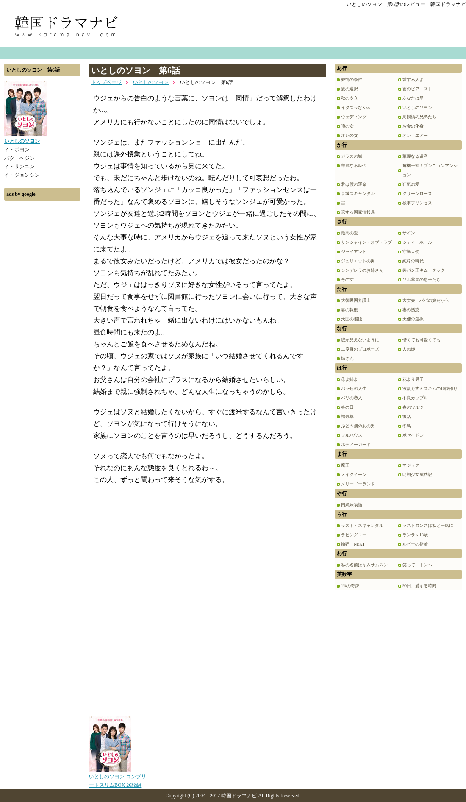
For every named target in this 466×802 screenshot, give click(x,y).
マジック (410, 465)
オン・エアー (415, 135)
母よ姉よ (349, 379)
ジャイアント (353, 251)
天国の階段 (351, 319)
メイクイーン (353, 474)
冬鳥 (406, 425)
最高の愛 (349, 233)
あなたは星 (413, 98)
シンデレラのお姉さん (362, 270)
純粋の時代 (413, 261)
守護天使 (410, 251)
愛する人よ (413, 79)
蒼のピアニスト (417, 88)
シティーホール (417, 242)
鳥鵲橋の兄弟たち (419, 116)
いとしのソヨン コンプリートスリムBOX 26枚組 (117, 778)
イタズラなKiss (355, 107)
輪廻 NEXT (353, 544)
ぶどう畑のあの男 (358, 425)
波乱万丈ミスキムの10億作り (430, 388)
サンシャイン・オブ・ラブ (366, 242)
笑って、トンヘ (417, 565)
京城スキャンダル (358, 193)
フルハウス (351, 435)
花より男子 (413, 379)
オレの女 (349, 135)
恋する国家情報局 (358, 212)
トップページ (106, 82)
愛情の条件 (351, 79)
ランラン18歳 (415, 534)
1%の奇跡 (350, 585)
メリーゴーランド (358, 484)
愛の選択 (349, 88)
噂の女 (347, 126)
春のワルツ (413, 407)
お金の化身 (413, 126)
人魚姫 (408, 349)
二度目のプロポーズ (360, 349)
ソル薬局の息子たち (421, 279)
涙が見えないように (360, 339)
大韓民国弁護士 (356, 300)
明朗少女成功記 (417, 474)
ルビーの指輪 (415, 544)
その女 (347, 279)
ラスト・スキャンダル (362, 525)
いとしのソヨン (151, 82)
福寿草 (347, 416)
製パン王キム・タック (423, 270)
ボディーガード (356, 444)
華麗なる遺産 (415, 156)
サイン (408, 233)
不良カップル (415, 397)
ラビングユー (353, 534)
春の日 (347, 407)
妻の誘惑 (410, 309)
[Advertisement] (42, 332)
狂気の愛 (410, 184)
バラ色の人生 (353, 388)
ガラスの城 (351, 156)
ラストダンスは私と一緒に (427, 525)
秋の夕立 (349, 98)
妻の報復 (349, 309)
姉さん (347, 358)
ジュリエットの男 (358, 261)
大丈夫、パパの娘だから (425, 300)
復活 (406, 416)
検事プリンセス (417, 202)
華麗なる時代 (353, 165)
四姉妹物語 (351, 504)
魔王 (345, 465)
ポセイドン (413, 435)
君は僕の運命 (353, 184)
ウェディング (353, 116)
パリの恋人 (351, 397)
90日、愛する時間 (419, 585)
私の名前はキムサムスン (364, 565)
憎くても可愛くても (421, 339)
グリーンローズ (417, 193)
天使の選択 (413, 319)
